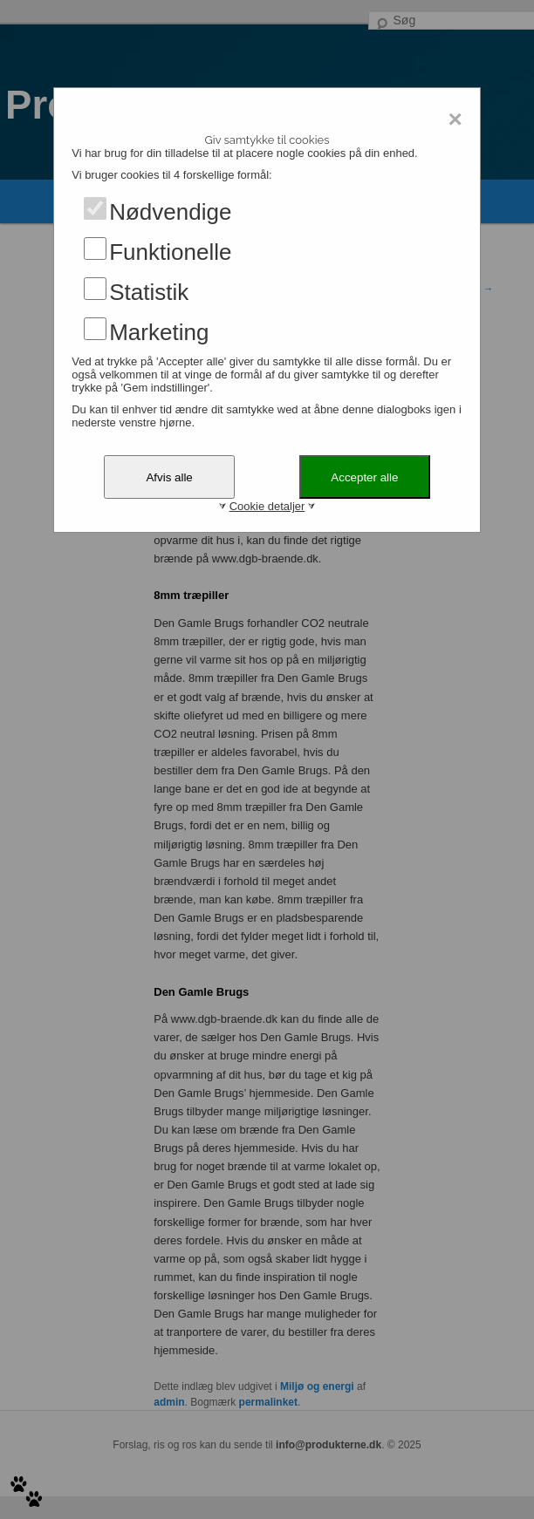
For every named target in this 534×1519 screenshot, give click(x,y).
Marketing (159, 332)
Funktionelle (170, 252)
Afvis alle (169, 477)
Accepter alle (364, 477)
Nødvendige (170, 212)
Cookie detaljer (267, 506)
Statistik (148, 292)
